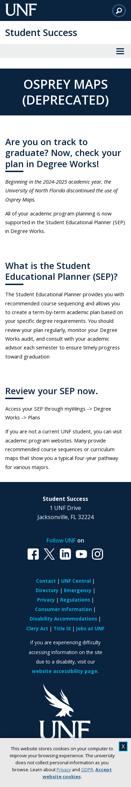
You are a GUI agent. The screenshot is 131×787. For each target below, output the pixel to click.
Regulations (75, 599)
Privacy (64, 769)
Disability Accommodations (63, 618)
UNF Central (76, 580)
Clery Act (37, 628)
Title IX (62, 628)
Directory (47, 590)
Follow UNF (61, 540)
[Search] (119, 10)
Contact (46, 580)
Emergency (78, 590)
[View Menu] (120, 51)
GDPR (87, 769)
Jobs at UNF (90, 628)
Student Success (41, 32)
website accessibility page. (65, 671)
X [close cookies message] (123, 746)
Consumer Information (63, 609)
